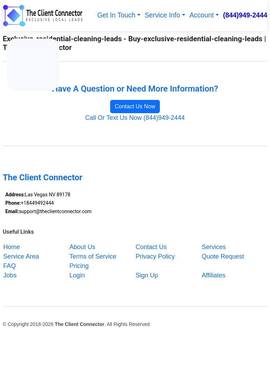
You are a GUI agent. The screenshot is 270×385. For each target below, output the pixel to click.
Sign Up (147, 274)
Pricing (79, 265)
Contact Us (151, 246)
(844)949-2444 (245, 15)
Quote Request (223, 256)
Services (214, 246)
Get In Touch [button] (116, 15)
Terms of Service (93, 256)
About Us (82, 246)
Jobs (9, 274)
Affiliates (214, 274)
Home (11, 246)
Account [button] (202, 15)
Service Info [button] (162, 15)
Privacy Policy (155, 256)
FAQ (9, 265)
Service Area (21, 256)
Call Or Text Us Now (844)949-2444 (135, 117)
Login (77, 274)
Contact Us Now (135, 106)
